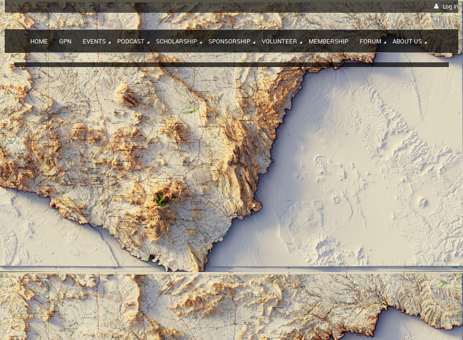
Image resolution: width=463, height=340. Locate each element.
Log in (450, 6)
